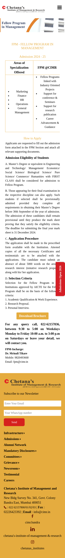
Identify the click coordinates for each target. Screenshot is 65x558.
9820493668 (22, 357)
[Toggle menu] (61, 7)
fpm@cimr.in (20, 361)
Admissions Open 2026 (60, 279)
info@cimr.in (42, 512)
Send (14, 422)
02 (30, 507)
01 (27, 507)
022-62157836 (50, 324)
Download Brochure (32, 316)
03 (34, 507)
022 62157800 (17, 507)
